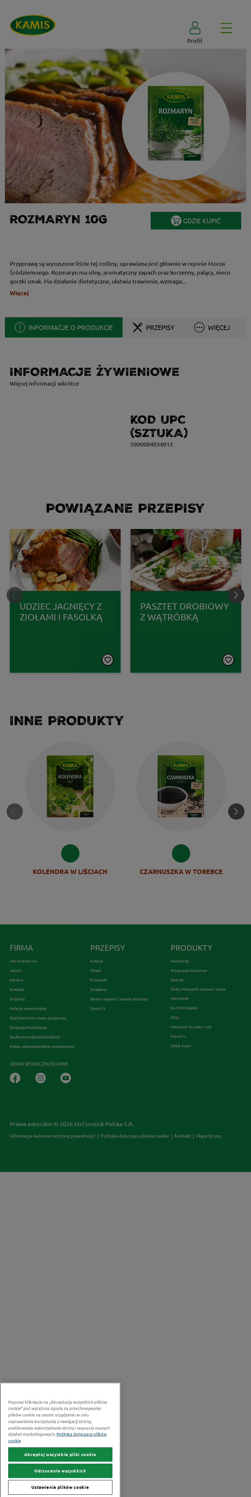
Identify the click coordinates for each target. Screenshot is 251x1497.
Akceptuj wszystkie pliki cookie (60, 1479)
